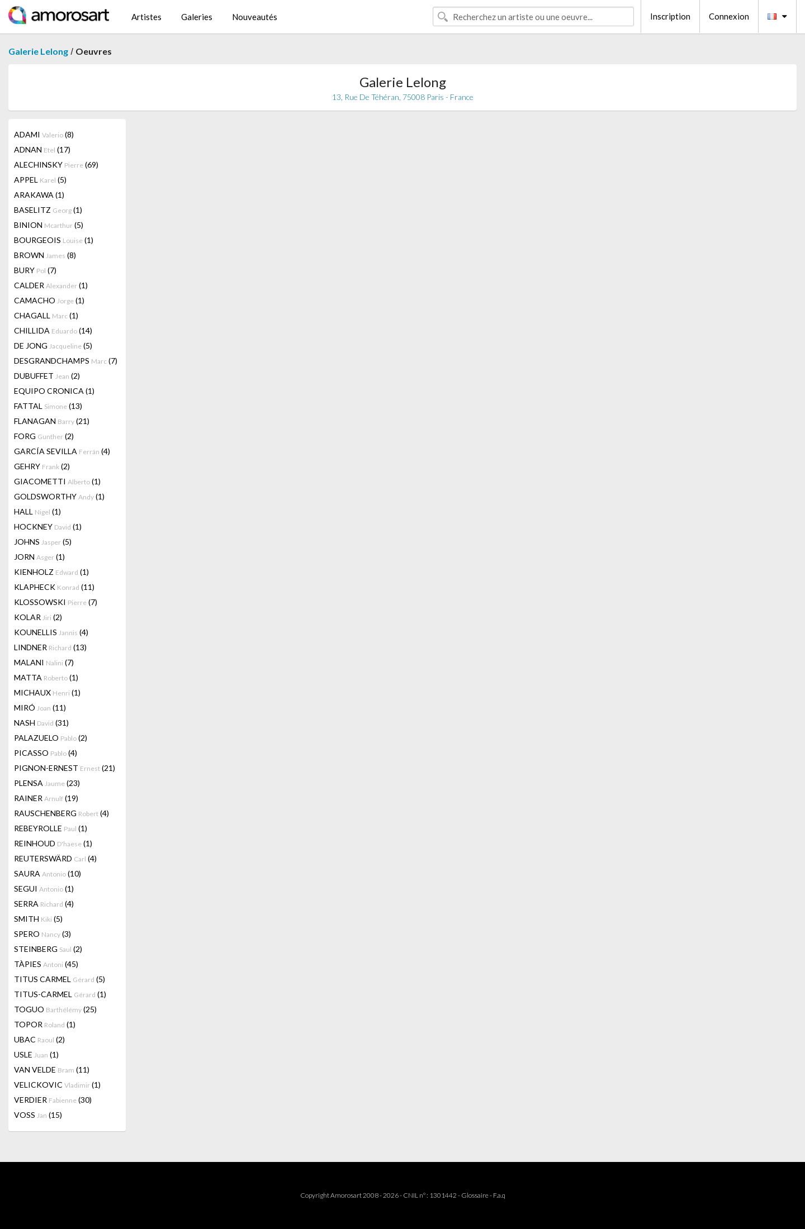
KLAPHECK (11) (54, 587)
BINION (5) (48, 225)
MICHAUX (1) (47, 692)
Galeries (196, 17)
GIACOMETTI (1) (57, 481)
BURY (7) (35, 270)
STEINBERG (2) (48, 949)
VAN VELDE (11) (51, 1069)
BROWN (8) (45, 255)
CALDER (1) (51, 285)
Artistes (146, 17)
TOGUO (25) (55, 1009)
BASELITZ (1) (48, 210)
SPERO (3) (42, 934)
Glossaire (475, 1195)
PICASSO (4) (45, 753)
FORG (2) (44, 436)
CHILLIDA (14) (53, 330)
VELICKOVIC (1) (57, 1084)
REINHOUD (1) (53, 843)
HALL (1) (37, 511)
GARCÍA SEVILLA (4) (62, 451)
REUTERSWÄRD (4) (55, 858)
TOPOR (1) (44, 1024)
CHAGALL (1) (46, 315)
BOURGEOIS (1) (53, 240)
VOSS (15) (38, 1115)
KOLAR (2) (38, 617)
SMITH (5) (38, 918)
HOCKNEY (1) (48, 526)
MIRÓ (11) (40, 707)
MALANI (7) (44, 662)
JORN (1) (39, 556)
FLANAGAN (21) (51, 421)
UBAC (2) (39, 1039)
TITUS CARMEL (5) (59, 979)
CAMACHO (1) (49, 300)
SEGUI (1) (44, 888)
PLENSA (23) (47, 783)
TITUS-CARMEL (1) (60, 994)
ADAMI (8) (44, 134)
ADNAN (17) (42, 149)
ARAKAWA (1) (39, 194)
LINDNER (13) (50, 647)
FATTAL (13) (48, 406)
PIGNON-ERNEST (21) (64, 768)
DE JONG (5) (53, 345)
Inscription (670, 16)
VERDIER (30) (53, 1099)
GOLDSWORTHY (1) (59, 496)
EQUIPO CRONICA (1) (54, 391)
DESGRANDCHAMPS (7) (65, 360)
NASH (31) (41, 722)
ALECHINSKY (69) (56, 164)
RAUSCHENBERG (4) (61, 813)
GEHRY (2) (42, 466)
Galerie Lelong (38, 51)
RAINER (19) (46, 798)
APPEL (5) (40, 179)
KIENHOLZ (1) (51, 572)
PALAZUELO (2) (50, 737)
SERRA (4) (44, 903)
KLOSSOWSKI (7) (55, 602)
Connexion (729, 16)
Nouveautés (254, 17)
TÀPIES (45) (46, 964)
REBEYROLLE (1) (50, 828)
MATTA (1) (46, 677)
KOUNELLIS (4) (51, 632)
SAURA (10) (47, 873)
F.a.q (499, 1195)
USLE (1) (36, 1054)
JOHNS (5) (43, 541)
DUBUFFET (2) (47, 375)
